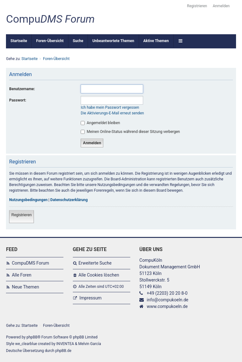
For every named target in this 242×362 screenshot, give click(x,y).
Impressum (90, 297)
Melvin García (89, 344)
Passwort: (17, 100)
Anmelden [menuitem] (221, 6)
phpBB (31, 337)
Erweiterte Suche (94, 263)
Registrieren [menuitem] (197, 6)
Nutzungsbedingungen (28, 200)
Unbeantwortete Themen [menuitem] (113, 41)
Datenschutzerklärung (69, 200)
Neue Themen (25, 286)
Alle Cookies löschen (98, 274)
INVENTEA (65, 344)
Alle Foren (21, 274)
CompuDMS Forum (30, 263)
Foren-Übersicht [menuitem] (49, 41)
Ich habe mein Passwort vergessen (110, 107)
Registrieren (21, 215)
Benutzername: (22, 89)
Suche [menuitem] (78, 41)
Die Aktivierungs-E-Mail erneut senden (112, 113)
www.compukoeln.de (167, 306)
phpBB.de (63, 350)
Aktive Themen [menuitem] (156, 41)
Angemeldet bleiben (100, 123)
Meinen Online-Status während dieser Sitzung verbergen (130, 131)
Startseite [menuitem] (18, 41)
